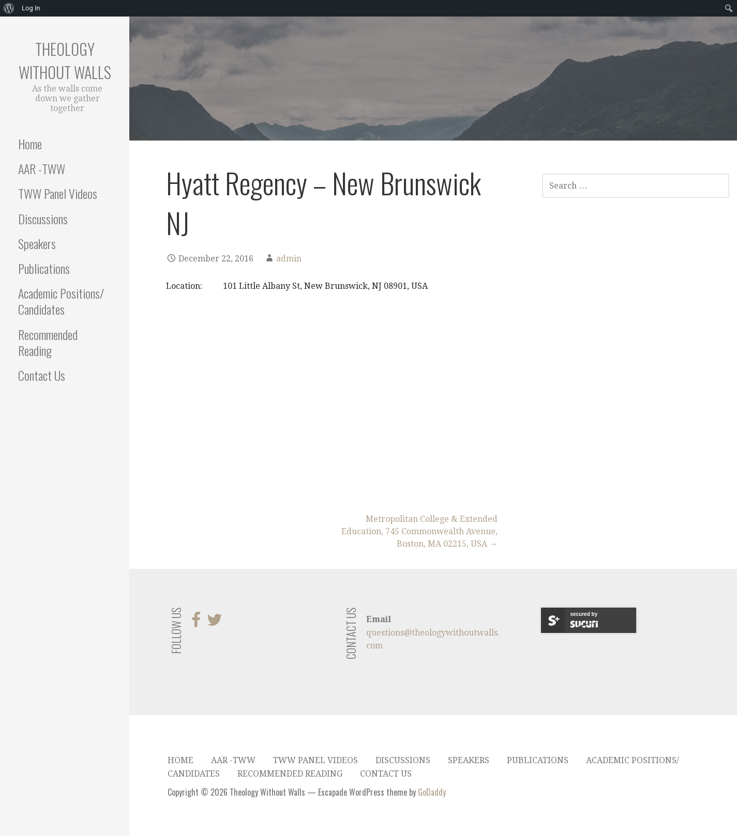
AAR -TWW (41, 168)
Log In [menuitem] (31, 8)
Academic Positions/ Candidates (61, 301)
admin (289, 259)
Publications (44, 268)
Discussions (43, 218)
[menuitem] (9, 8)
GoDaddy (432, 792)
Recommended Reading (48, 342)
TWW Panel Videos (57, 193)
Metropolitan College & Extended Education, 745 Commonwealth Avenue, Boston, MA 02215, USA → (419, 531)
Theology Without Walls (65, 60)
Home (30, 143)
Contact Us (41, 375)
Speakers (37, 243)
